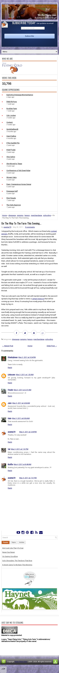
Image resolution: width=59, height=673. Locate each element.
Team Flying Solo (21, 662)
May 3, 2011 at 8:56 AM (21, 418)
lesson (27, 215)
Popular (5, 542)
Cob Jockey (11, 115)
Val (9, 449)
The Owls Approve (13, 205)
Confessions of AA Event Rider (18, 171)
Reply (10, 368)
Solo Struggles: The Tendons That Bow (17, 561)
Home (4, 215)
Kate (9, 418)
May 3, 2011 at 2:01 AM (22, 390)
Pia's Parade (11, 198)
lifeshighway (13, 357)
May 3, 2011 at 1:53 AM (25, 375)
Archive (21, 542)
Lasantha (44, 668)
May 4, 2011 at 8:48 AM (22, 464)
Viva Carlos (10, 157)
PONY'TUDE (10, 150)
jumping (20, 215)
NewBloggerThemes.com (42, 669)
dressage (12, 215)
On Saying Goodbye (10, 556)
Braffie (10, 464)
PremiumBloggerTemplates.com (20, 669)
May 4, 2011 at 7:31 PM (28, 478)
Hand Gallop (11, 136)
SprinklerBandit (12, 129)
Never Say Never (8, 552)
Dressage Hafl (12, 191)
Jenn (10, 403)
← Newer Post (7, 346)
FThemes (22, 668)
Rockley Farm (11, 109)
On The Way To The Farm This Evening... (21, 223)
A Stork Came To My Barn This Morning (17, 565)
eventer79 (7, 227)
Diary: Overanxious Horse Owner (18, 184)
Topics (14, 542)
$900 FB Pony (11, 102)
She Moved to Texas (14, 164)
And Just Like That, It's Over (12, 548)
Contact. (9, 122)
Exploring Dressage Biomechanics (19, 95)
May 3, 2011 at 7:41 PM (19, 449)
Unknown (11, 375)
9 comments (30, 227)
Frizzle (10, 390)
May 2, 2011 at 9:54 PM (27, 357)
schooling (47, 215)
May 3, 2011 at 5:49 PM (28, 432)
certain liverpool (38, 299)
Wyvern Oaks (11, 177)
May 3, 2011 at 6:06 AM (21, 403)
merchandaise (36, 215)
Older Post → (52, 346)
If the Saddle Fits (12, 143)
